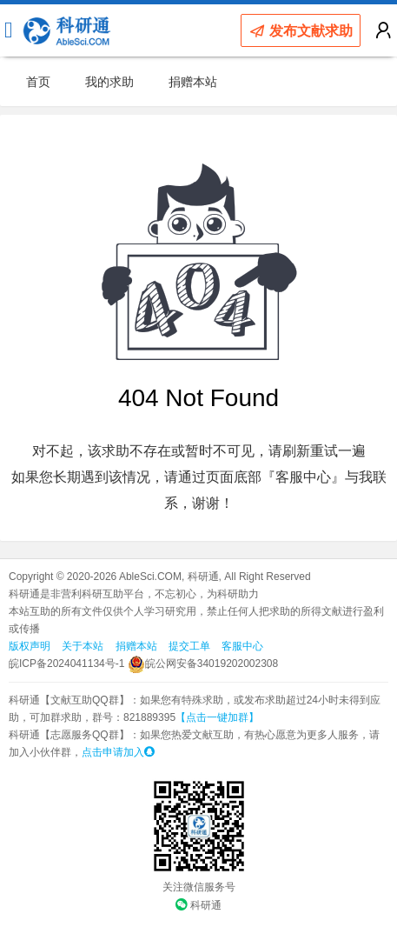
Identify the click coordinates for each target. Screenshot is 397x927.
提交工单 (189, 646)
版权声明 (29, 646)
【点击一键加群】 (217, 717)
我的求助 (109, 82)
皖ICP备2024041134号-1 (66, 663)
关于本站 (82, 646)
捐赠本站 (193, 82)
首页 (38, 82)
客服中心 (242, 646)
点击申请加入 (118, 752)
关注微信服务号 (198, 887)
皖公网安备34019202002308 (203, 663)
